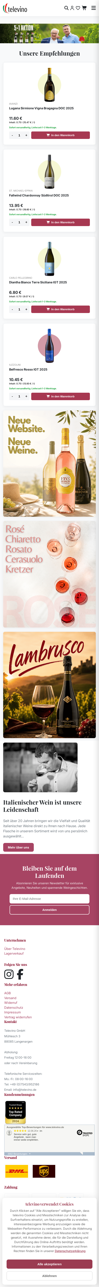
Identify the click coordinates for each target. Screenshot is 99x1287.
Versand (10, 998)
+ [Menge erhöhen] (26, 135)
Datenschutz (13, 1008)
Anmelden (49, 910)
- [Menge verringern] (12, 135)
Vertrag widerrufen (18, 1017)
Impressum (12, 1012)
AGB (7, 993)
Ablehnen (49, 1276)
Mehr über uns (18, 847)
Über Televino (14, 949)
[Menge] (19, 135)
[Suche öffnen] (66, 8)
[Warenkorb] (84, 8)
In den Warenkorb (60, 135)
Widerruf (10, 1003)
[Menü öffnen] (93, 8)
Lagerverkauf (14, 953)
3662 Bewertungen (17, 1154)
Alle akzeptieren (49, 1264)
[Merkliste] (78, 8)
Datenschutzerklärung (70, 1251)
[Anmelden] (72, 8)
